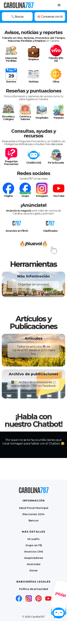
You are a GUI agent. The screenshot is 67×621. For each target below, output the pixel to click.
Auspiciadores (33, 557)
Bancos (34, 520)
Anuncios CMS (33, 551)
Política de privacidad (33, 588)
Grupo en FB (33, 545)
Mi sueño (33, 538)
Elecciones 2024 (33, 514)
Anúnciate (33, 564)
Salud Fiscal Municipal (33, 507)
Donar (33, 570)
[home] (19, 5)
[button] (59, 5)
